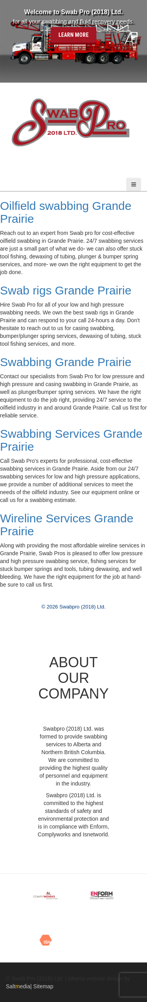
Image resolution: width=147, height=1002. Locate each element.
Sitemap (43, 986)
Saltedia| (19, 986)
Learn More (73, 34)
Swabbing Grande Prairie (65, 362)
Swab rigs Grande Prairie (65, 290)
